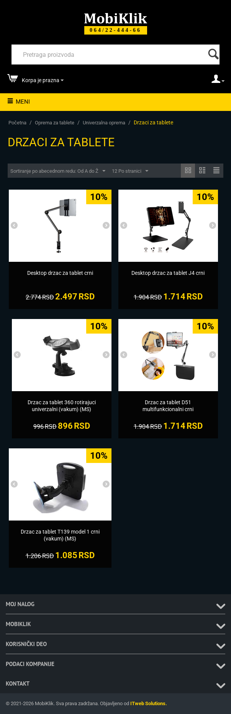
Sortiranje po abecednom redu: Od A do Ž (57, 171)
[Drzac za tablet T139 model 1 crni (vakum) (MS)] (60, 535)
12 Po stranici (130, 171)
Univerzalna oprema (104, 123)
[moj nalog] (218, 81)
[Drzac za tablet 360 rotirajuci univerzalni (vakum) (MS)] (61, 406)
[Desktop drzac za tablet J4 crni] (168, 272)
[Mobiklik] (115, 17)
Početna (17, 123)
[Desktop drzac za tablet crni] (60, 272)
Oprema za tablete (54, 123)
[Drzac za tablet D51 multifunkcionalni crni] (168, 406)
